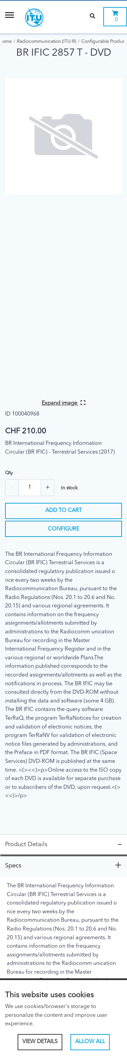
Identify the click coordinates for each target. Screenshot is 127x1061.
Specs (13, 866)
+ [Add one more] (47, 487)
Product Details (26, 844)
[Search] (92, 16)
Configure (63, 529)
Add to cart (63, 510)
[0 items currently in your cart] (115, 16)
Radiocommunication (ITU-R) (46, 41)
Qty (9, 472)
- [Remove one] (12, 487)
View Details (40, 1041)
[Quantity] (30, 488)
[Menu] (9, 17)
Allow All (90, 1041)
